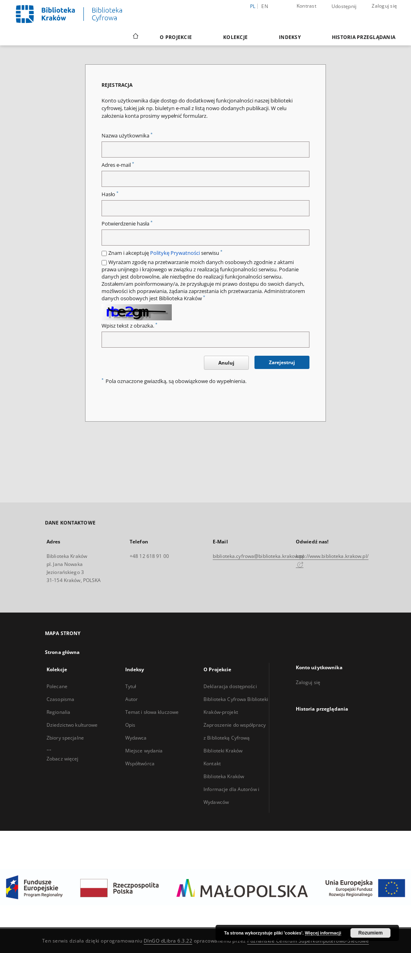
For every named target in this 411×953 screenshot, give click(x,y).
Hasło (110, 194)
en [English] (264, 6)
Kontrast (306, 5)
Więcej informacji (323, 932)
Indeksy (290, 37)
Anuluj (226, 362)
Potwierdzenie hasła (127, 223)
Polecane (57, 686)
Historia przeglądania (363, 37)
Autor (131, 699)
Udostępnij (344, 6)
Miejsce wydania (144, 750)
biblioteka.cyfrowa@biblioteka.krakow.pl (258, 556)
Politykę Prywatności (175, 253)
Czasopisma (60, 699)
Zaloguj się (384, 5)
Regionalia (58, 712)
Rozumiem (370, 933)
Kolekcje (235, 37)
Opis (130, 724)
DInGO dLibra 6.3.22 (168, 940)
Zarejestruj (282, 362)
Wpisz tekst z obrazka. (129, 325)
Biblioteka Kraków (223, 776)
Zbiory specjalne (65, 737)
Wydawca (136, 737)
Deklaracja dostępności (230, 686)
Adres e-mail (118, 165)
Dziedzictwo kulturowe (72, 724)
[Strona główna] (135, 37)
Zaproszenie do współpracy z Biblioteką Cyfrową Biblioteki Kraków (234, 737)
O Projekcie (176, 37)
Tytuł (130, 686)
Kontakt (212, 763)
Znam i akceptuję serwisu (165, 253)
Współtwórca (140, 763)
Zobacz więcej (63, 758)
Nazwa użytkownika (127, 135)
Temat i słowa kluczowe (152, 712)
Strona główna (62, 652)
